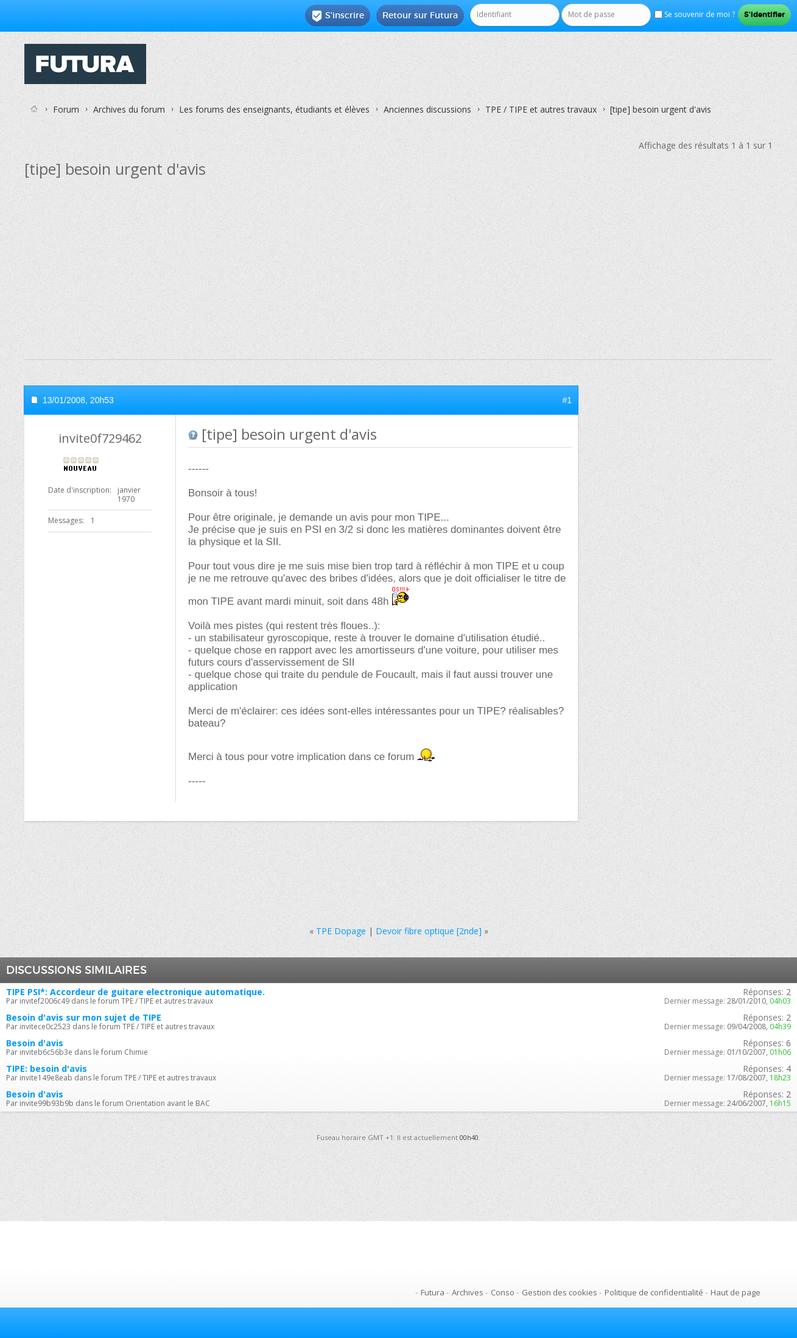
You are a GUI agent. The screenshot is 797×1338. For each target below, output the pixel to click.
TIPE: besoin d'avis (46, 1068)
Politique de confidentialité (654, 1292)
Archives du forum (129, 109)
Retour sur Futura (420, 15)
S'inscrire (337, 16)
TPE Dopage (341, 931)
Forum (66, 109)
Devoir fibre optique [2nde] (429, 931)
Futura (432, 1292)
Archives (467, 1292)
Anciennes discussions (427, 109)
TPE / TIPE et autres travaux (541, 109)
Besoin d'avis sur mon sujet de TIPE (83, 1017)
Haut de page (735, 1292)
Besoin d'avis (34, 1043)
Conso (502, 1292)
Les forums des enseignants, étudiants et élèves (274, 109)
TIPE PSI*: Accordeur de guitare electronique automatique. (135, 992)
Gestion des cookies (559, 1292)
